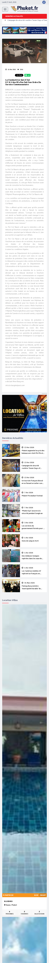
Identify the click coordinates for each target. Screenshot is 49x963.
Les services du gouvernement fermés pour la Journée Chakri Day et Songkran (33, 526)
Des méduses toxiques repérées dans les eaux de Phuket (33, 556)
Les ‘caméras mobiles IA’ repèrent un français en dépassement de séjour (33, 571)
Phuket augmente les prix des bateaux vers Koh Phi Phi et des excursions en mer (33, 450)
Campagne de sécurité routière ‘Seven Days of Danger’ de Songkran (33, 465)
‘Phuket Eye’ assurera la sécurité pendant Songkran (33, 510)
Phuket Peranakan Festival (33, 494)
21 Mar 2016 (10, 70)
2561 (20, 70)
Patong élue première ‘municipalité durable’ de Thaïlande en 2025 (33, 586)
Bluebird (8, 901)
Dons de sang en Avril (33, 539)
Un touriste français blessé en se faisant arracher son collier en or (33, 481)
